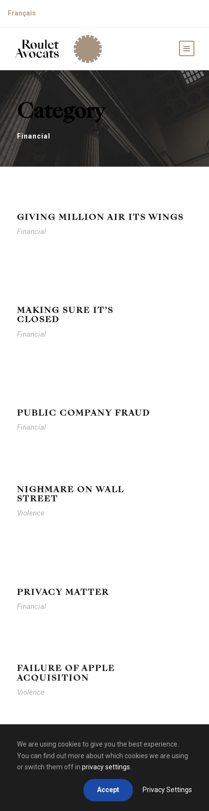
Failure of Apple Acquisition (66, 673)
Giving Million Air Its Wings (100, 217)
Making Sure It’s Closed (65, 315)
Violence (31, 513)
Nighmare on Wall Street (70, 494)
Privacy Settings (167, 790)
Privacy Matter (63, 592)
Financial (31, 231)
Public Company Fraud (83, 413)
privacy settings (106, 767)
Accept (108, 790)
